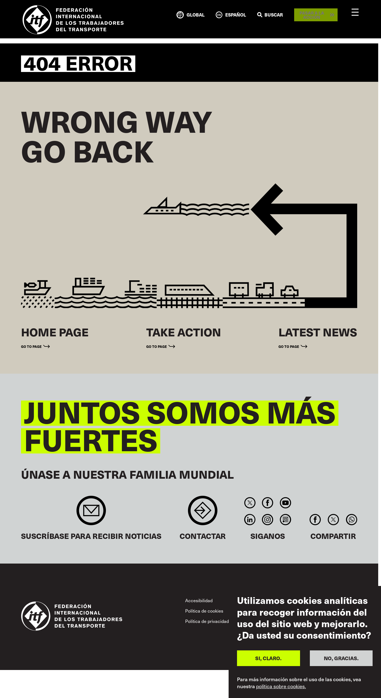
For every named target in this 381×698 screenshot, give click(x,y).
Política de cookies (204, 611)
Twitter (250, 502)
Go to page (31, 346)
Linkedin (250, 519)
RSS (285, 519)
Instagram (268, 519)
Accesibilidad (199, 600)
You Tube (285, 502)
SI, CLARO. (268, 658)
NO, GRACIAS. (341, 658)
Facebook (268, 502)
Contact (202, 513)
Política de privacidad (207, 621)
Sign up (91, 513)
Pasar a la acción (311, 15)
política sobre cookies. (281, 686)
